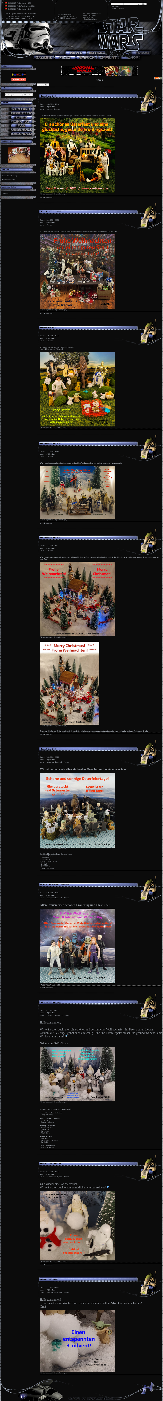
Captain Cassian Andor (49, 861)
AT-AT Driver (45, 1133)
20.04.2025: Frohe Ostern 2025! (19, 3)
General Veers (45, 1129)
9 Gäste (85, 17)
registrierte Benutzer (93, 13)
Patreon (57, 109)
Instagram (50, 762)
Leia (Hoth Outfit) (47, 1115)
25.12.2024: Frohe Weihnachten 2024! (21, 6)
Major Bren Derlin (47, 1127)
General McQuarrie (47, 1122)
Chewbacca (45, 858)
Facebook (58, 762)
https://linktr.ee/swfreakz (138, 731)
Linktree (50, 109)
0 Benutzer (86, 15)
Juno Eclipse (45, 867)
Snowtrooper (45, 1131)
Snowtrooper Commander (49, 1140)
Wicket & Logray (47, 856)
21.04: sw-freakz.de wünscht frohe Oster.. (20, 16)
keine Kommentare (46, 197)
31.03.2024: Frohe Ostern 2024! (19, 9)
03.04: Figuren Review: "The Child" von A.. (21, 14)
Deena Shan (45, 1120)
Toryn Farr (44, 1138)
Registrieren (116, 6)
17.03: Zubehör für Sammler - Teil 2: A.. (20, 19)
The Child (44, 865)
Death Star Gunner (47, 869)
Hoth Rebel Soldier (47, 1147)
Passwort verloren (118, 8)
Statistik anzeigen (90, 19)
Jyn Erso (44, 863)
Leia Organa (45, 859)
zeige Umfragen (8, 179)
